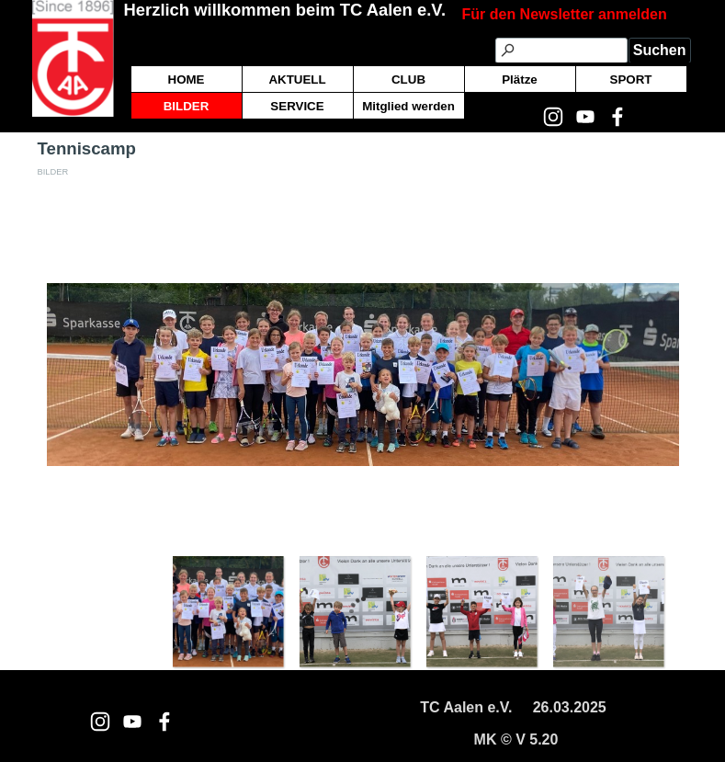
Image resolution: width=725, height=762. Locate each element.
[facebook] (164, 721)
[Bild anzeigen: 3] (481, 611)
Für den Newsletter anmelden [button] (564, 14)
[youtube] (132, 721)
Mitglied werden (408, 106)
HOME (186, 79)
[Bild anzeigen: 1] (227, 611)
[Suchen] (561, 50)
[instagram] (100, 721)
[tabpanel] (576, 15)
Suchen (659, 50)
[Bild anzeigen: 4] (608, 611)
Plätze (520, 79)
